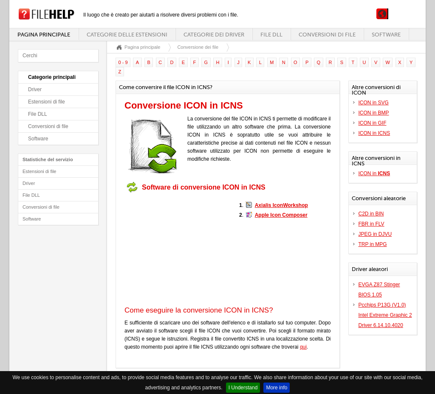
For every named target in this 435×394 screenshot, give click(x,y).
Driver (35, 89)
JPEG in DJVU (375, 234)
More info (276, 388)
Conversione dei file (197, 47)
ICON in (374, 173)
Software (386, 34)
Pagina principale (43, 34)
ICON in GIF (373, 123)
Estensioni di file (46, 102)
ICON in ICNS (374, 133)
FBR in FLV (371, 224)
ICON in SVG (374, 103)
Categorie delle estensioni (127, 34)
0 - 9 (123, 62)
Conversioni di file (327, 34)
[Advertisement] (177, 249)
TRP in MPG (373, 244)
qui (303, 347)
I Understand (243, 388)
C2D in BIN (371, 214)
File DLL (271, 34)
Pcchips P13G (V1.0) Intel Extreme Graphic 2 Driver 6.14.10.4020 (385, 315)
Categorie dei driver (214, 34)
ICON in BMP (374, 113)
